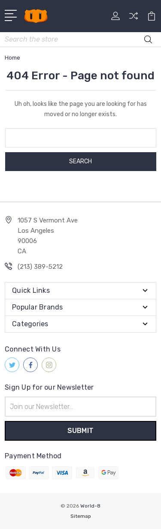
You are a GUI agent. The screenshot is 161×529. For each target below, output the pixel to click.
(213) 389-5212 (40, 267)
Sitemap (80, 516)
